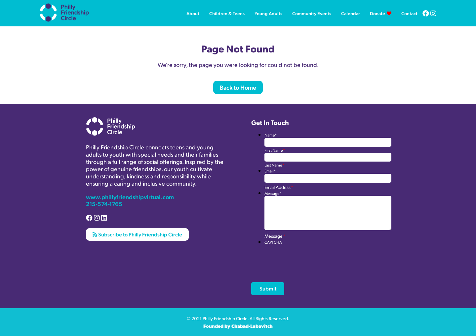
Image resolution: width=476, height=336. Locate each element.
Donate (377, 13)
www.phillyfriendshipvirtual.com (130, 196)
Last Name (274, 165)
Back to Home (238, 87)
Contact (409, 13)
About (192, 13)
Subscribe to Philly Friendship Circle (137, 234)
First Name (274, 150)
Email (270, 170)
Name (270, 135)
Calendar (350, 13)
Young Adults (268, 13)
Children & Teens (227, 13)
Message (272, 193)
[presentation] (314, 257)
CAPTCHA (273, 242)
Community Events (311, 13)
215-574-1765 (104, 203)
